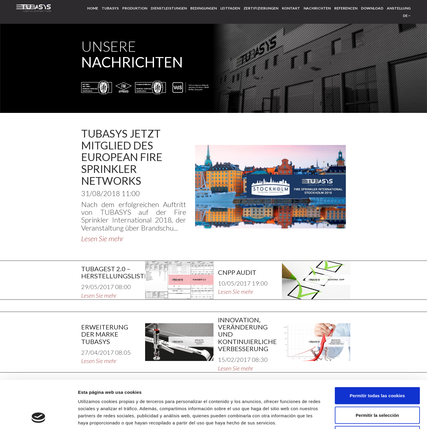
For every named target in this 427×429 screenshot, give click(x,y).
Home (92, 8)
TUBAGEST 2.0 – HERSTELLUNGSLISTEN (117, 272)
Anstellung (399, 8)
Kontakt (291, 8)
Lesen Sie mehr (102, 238)
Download (372, 8)
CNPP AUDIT (237, 272)
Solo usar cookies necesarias (377, 389)
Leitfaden (230, 8)
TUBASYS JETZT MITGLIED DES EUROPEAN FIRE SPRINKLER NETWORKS (121, 157)
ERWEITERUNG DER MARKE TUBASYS (104, 334)
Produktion (134, 8)
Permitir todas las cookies (377, 351)
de (407, 15)
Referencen (345, 8)
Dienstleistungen (169, 8)
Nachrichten (317, 8)
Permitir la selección (377, 370)
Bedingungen (203, 8)
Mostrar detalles (319, 417)
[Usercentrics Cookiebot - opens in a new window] (38, 417)
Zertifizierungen (261, 8)
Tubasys (110, 8)
